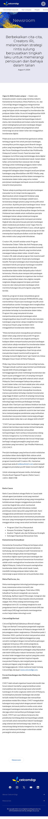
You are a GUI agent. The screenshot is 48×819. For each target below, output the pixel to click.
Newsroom (16, 760)
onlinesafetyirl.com (25, 464)
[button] (24, 795)
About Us (32, 760)
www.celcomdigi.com (29, 670)
